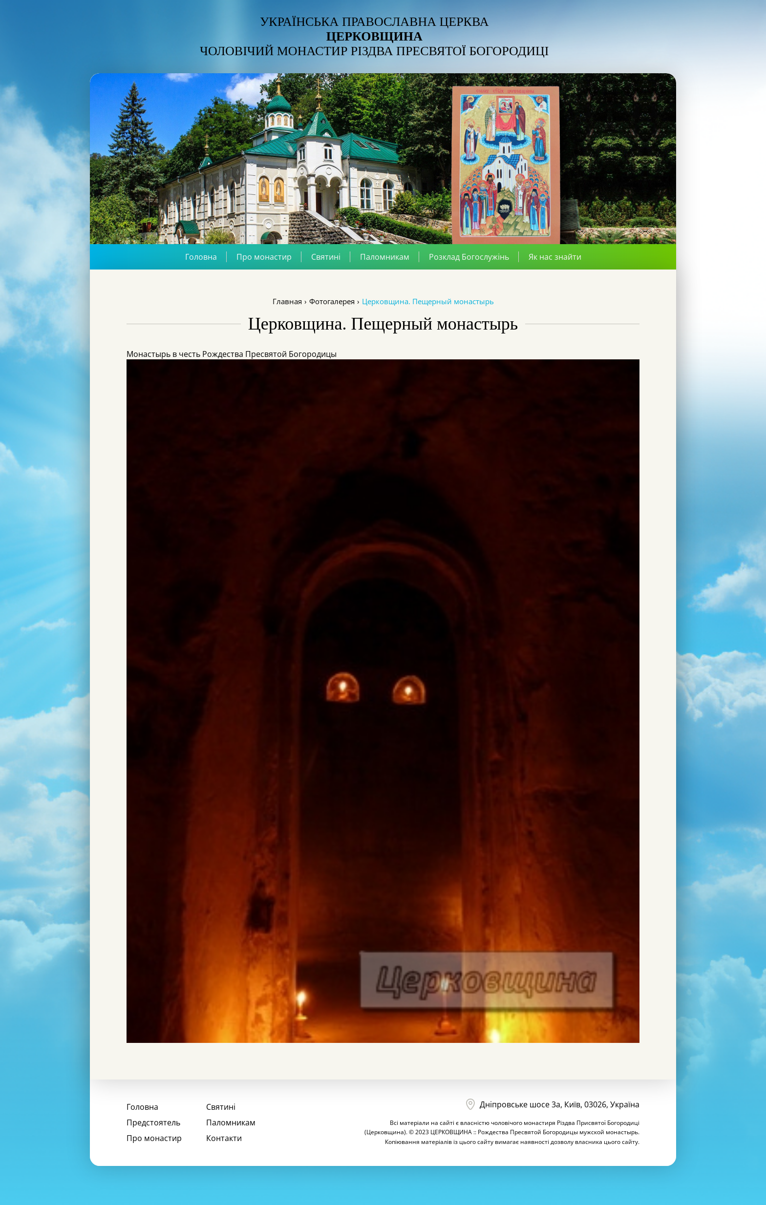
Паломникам (384, 256)
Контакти (224, 1138)
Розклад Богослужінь (469, 256)
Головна (201, 256)
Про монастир (264, 256)
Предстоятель (153, 1122)
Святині (325, 256)
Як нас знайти (555, 256)
